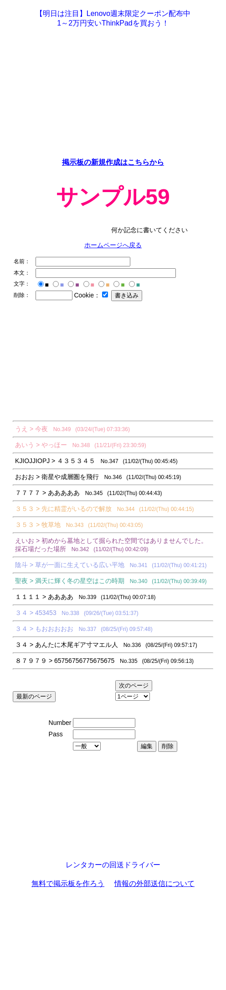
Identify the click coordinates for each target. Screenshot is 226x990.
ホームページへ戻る (113, 245)
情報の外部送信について (154, 883)
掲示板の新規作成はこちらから (113, 162)
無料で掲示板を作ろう (67, 883)
